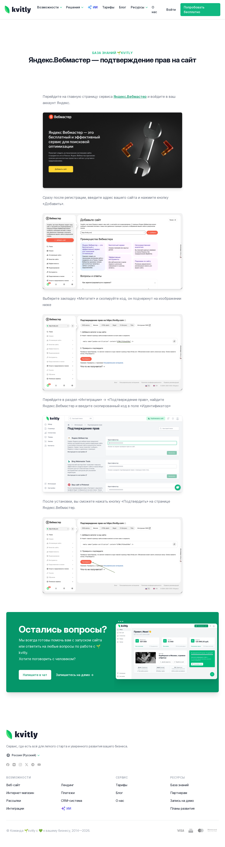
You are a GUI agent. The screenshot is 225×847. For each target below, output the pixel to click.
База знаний (179, 785)
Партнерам (178, 793)
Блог (122, 7)
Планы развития (182, 808)
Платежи (68, 793)
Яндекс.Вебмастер (130, 97)
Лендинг (67, 785)
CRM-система (71, 801)
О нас (154, 9)
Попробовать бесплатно (194, 9)
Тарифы (108, 7)
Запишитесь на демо (75, 675)
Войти (171, 10)
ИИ (92, 7)
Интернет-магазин (20, 793)
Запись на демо (182, 801)
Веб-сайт (13, 785)
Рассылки (13, 801)
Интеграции (15, 808)
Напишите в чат (35, 675)
